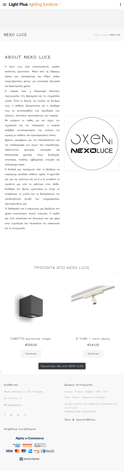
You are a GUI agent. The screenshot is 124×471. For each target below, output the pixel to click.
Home (97, 35)
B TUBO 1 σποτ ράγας (93, 338)
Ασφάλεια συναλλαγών (20, 428)
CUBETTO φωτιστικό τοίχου (31, 338)
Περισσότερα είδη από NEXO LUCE (62, 366)
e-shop (104, 35)
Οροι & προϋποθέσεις (79, 419)
